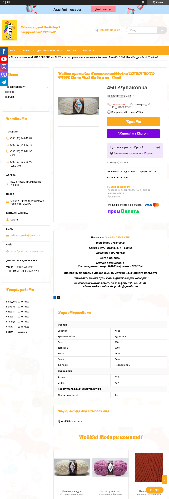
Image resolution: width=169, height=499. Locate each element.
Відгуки (9, 96)
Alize (13, 57)
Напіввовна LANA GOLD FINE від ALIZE (40, 57)
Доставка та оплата (49, 50)
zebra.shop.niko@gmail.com (26, 235)
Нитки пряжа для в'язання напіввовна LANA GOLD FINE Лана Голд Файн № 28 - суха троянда (110, 493)
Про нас (72, 50)
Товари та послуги (15, 86)
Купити (133, 122)
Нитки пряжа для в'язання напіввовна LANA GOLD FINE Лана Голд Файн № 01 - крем (72, 493)
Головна (9, 50)
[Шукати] (162, 30)
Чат (154, 490)
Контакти (89, 50)
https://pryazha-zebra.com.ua (27, 251)
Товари (24, 50)
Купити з (133, 133)
